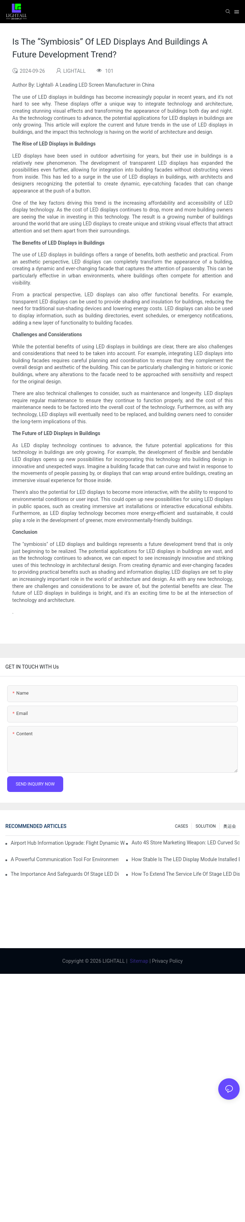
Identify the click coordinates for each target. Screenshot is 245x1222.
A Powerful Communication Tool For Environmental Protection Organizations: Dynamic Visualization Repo (65, 859)
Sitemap (139, 961)
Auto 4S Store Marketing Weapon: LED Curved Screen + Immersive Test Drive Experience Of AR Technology (185, 842)
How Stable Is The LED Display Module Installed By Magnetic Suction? (185, 859)
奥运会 (229, 826)
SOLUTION (205, 826)
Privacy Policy (167, 961)
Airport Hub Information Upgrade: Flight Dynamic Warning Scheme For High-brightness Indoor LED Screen (68, 843)
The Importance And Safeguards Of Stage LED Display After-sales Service (65, 874)
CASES (181, 826)
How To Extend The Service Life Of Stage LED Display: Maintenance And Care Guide (185, 874)
